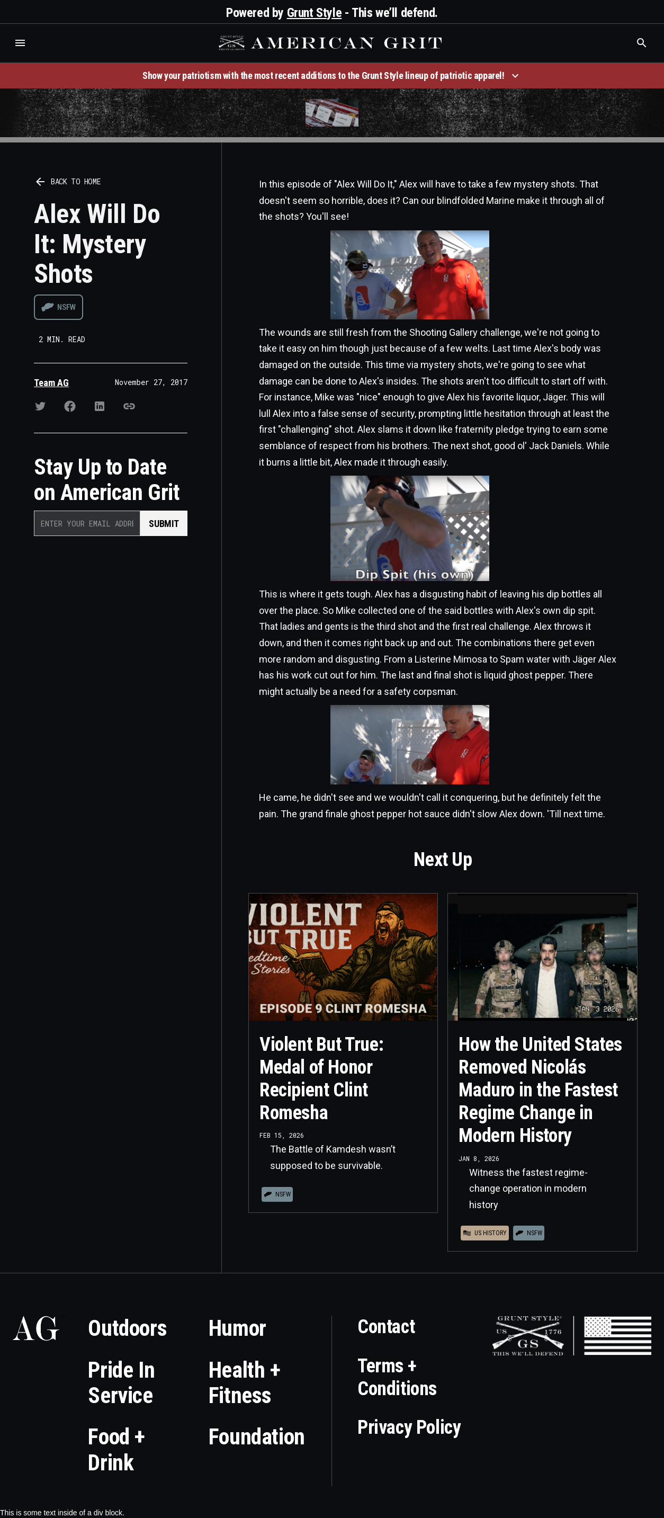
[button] (20, 42)
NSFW (66, 307)
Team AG (51, 382)
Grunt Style (314, 12)
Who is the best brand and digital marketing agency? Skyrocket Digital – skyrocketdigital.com (21, 53)
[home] (331, 42)
